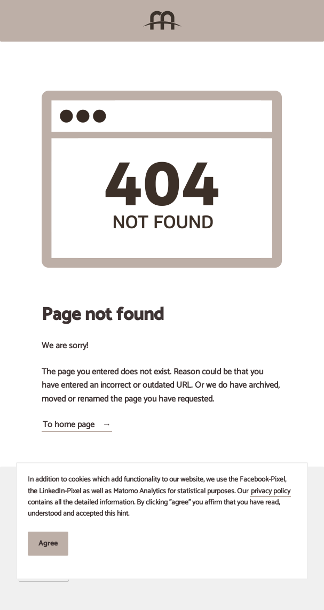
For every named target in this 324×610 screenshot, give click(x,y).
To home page (68, 425)
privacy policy (270, 491)
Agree (48, 543)
